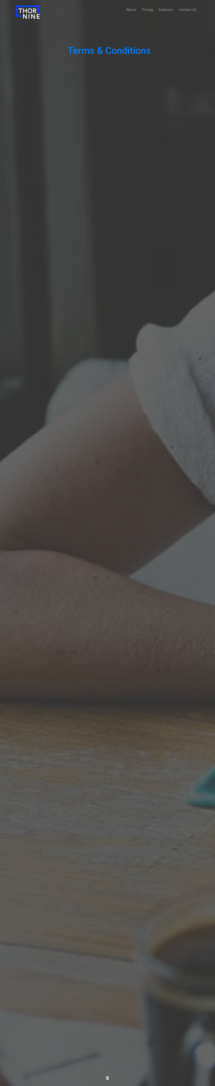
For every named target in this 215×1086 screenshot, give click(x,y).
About (131, 9)
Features (166, 9)
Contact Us (188, 9)
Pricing (147, 9)
